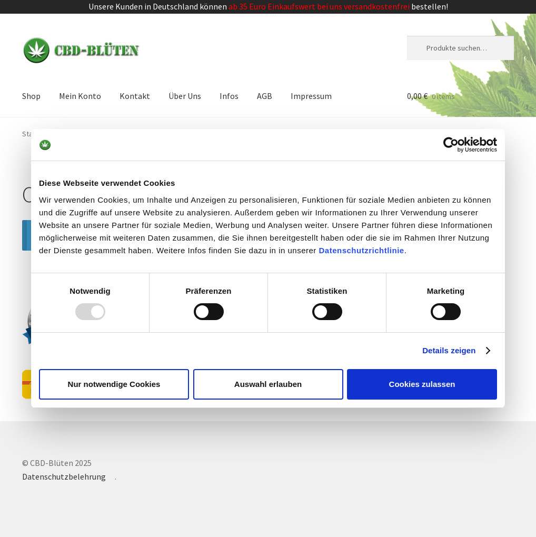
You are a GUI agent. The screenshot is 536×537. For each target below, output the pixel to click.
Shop (31, 96)
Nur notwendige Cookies (114, 384)
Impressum (311, 96)
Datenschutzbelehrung (64, 476)
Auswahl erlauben (268, 384)
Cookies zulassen (422, 384)
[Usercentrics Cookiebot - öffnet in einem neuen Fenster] (451, 145)
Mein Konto (80, 96)
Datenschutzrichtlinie (361, 249)
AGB (264, 96)
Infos (229, 96)
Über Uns (184, 96)
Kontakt (135, 96)
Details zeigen (448, 350)
